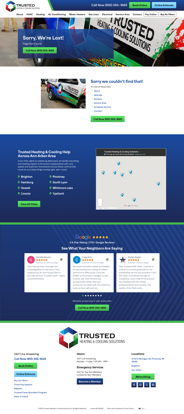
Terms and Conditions (115, 410)
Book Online (140, 5)
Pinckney (59, 177)
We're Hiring (143, 378)
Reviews (98, 99)
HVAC (29, 14)
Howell (25, 188)
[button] (83, 297)
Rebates (18, 390)
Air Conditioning (57, 14)
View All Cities (29, 205)
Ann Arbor (136, 371)
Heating (40, 14)
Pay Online (151, 14)
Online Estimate (164, 5)
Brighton (26, 177)
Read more (104, 289)
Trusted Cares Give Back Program (30, 394)
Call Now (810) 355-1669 (109, 5)
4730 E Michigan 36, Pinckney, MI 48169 (147, 362)
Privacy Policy (129, 410)
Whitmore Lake (63, 188)
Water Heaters (77, 14)
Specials (98, 95)
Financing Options (23, 386)
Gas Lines (94, 14)
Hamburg (27, 183)
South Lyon (60, 183)
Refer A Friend (21, 398)
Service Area (123, 14)
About (19, 14)
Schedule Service (102, 107)
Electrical (107, 14)
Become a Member (90, 383)
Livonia (25, 194)
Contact (137, 14)
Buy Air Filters (167, 14)
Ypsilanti (58, 194)
